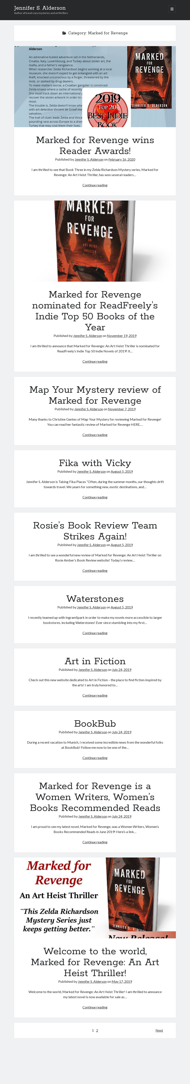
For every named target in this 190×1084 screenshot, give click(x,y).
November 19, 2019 (121, 336)
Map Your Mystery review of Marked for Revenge (95, 395)
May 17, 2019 (122, 981)
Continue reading (95, 185)
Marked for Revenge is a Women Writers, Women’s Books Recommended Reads (95, 797)
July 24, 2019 (121, 669)
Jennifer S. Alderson (40, 8)
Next (159, 1030)
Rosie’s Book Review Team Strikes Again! (95, 531)
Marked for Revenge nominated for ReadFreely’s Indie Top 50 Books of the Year (95, 241)
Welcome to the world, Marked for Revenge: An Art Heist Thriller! (95, 898)
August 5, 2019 (122, 471)
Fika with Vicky (95, 463)
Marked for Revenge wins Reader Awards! (95, 86)
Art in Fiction (95, 661)
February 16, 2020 (121, 159)
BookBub (95, 724)
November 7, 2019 (122, 409)
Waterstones (95, 599)
